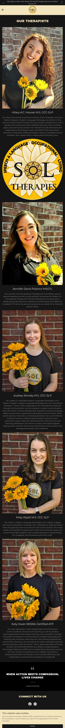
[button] (5, 10)
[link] (32, 10)
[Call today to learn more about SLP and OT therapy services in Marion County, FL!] (32, 2)
